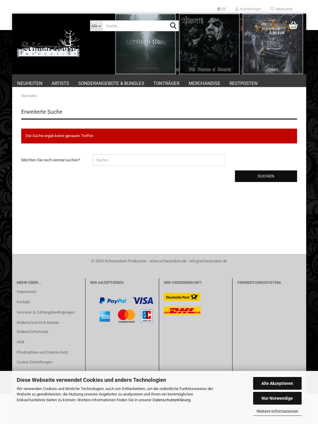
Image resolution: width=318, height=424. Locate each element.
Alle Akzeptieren (277, 383)
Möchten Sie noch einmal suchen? (50, 160)
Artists (60, 83)
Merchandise (204, 83)
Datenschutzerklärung (171, 400)
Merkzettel (281, 9)
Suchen (266, 176)
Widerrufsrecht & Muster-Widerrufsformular (38, 327)
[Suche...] (96, 25)
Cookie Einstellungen (34, 362)
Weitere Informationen (277, 411)
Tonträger (166, 83)
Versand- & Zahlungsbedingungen (46, 312)
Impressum (26, 291)
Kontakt (23, 302)
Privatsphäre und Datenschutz (42, 352)
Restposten (243, 83)
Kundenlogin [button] (248, 9)
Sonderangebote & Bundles (111, 83)
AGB (20, 342)
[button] (222, 9)
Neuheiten (29, 83)
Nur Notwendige (277, 398)
